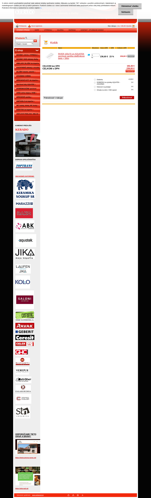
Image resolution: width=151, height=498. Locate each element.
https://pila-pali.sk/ (21, 488)
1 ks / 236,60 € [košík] (124, 26)
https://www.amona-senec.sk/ (25, 458)
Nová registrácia (36, 26)
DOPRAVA (72, 30)
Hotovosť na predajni (104, 87)
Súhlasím (125, 12)
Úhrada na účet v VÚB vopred (107, 90)
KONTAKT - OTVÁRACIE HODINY (92, 30)
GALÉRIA (60, 30)
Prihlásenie (22, 26)
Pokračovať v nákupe (53, 98)
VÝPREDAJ (48, 30)
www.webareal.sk (38, 495)
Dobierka (100, 80)
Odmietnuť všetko (129, 6)
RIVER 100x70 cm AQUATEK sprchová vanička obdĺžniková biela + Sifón (71, 56)
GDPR (37, 30)
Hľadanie (20, 38)
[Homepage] (23, 30)
